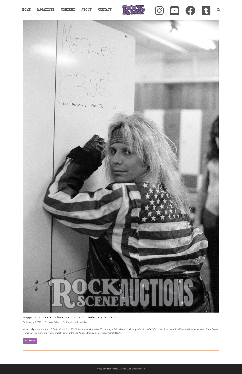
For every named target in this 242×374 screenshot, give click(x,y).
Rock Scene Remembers (77, 322)
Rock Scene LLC (113, 369)
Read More (30, 341)
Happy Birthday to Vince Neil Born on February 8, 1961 (70, 317)
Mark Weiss (53, 322)
